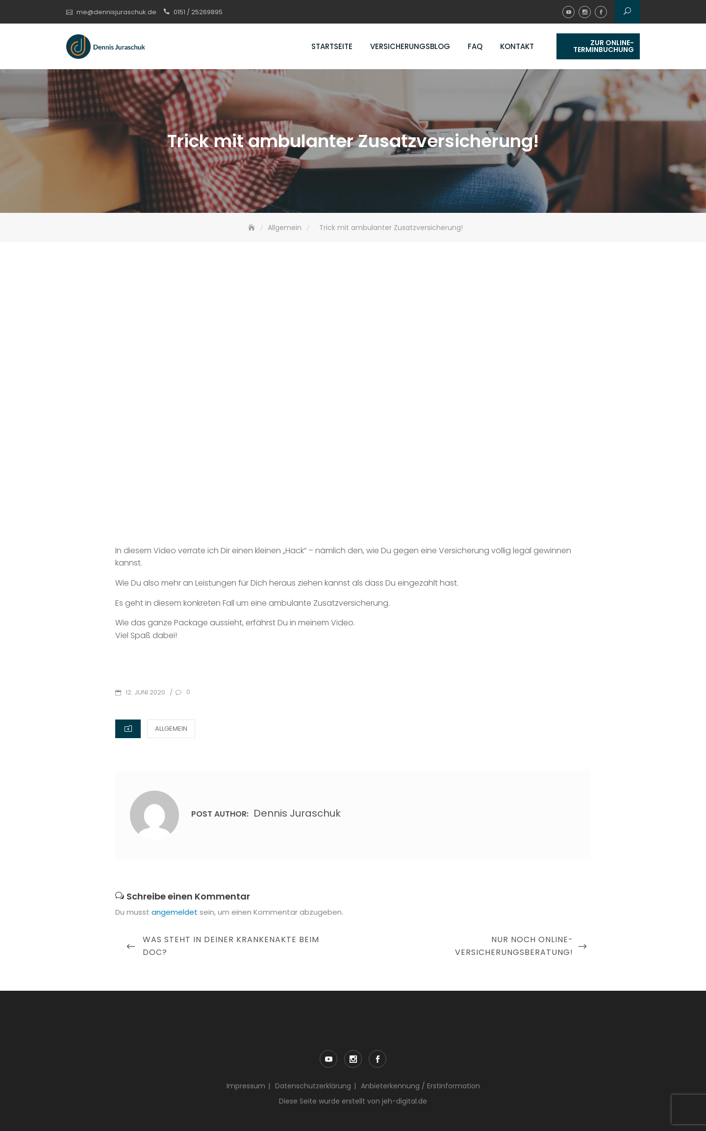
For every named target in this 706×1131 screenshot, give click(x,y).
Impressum (246, 1086)
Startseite (332, 46)
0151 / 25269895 (198, 12)
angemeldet (174, 912)
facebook (601, 12)
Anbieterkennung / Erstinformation (420, 1086)
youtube (568, 12)
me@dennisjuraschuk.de (116, 12)
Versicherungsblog (410, 46)
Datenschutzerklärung (313, 1086)
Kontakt (517, 46)
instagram (585, 12)
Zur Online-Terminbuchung (603, 46)
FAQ (475, 46)
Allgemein (171, 728)
